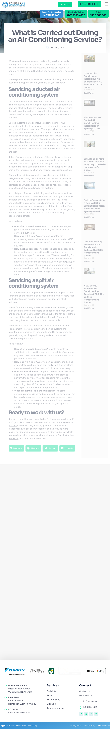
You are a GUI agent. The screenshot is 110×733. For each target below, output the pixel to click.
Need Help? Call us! (76, 12)
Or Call (98, 12)
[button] (106, 4)
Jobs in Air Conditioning (51, 12)
